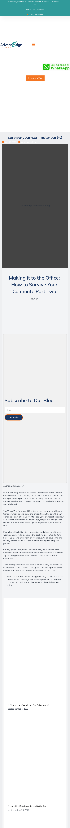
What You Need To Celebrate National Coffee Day (27, 806)
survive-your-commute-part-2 (35, 137)
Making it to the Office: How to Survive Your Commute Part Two (34, 284)
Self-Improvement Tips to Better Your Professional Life (28, 705)
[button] (33, 44)
